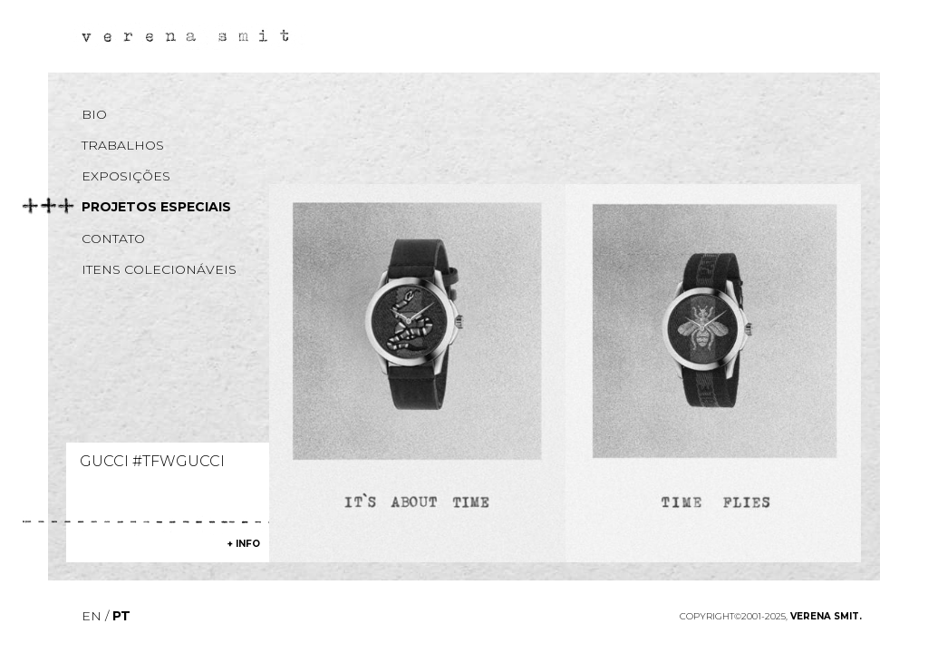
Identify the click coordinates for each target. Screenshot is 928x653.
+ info (243, 544)
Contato (113, 238)
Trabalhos (123, 145)
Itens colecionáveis (159, 269)
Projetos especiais (156, 207)
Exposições (126, 176)
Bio (94, 114)
